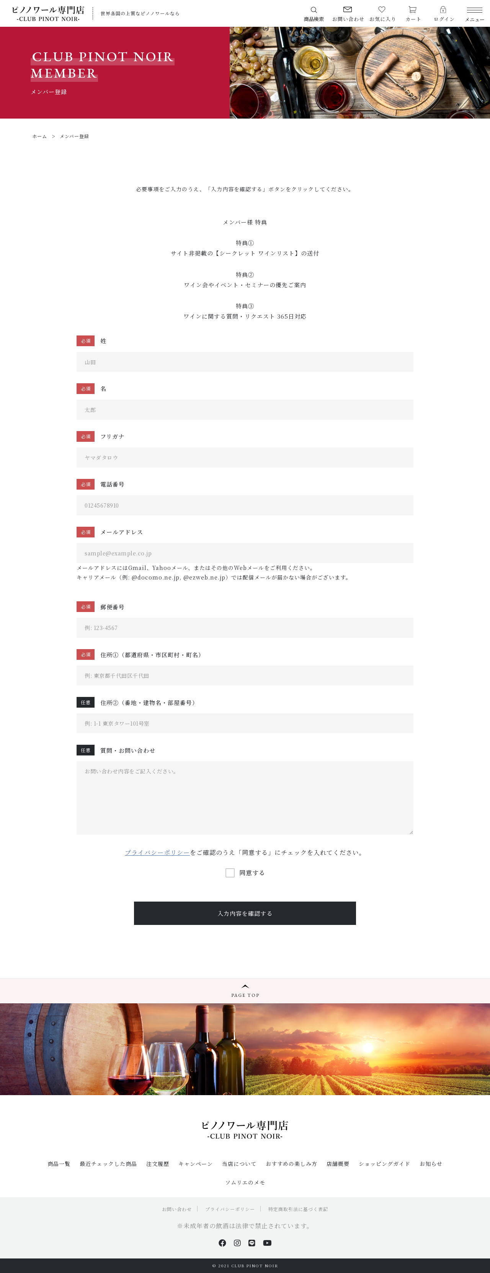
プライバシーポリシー (157, 852)
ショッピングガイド (384, 1163)
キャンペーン (195, 1163)
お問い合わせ (177, 1209)
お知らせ (431, 1163)
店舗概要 (338, 1163)
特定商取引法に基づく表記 (298, 1209)
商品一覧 (58, 1163)
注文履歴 (157, 1163)
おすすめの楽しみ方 (291, 1163)
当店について (239, 1163)
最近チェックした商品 (108, 1163)
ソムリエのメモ (245, 1182)
